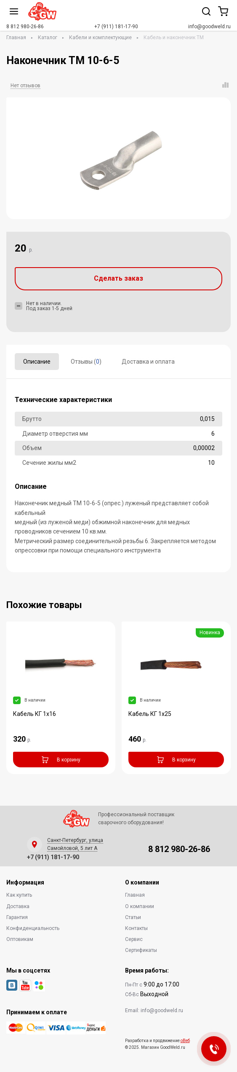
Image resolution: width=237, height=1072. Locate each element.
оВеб (185, 1040)
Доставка (17, 906)
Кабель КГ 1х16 (34, 713)
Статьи (133, 917)
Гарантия (17, 917)
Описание (37, 361)
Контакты (136, 928)
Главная (16, 37)
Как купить (19, 895)
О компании (139, 906)
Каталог (47, 37)
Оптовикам (19, 939)
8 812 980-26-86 (25, 26)
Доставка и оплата (148, 361)
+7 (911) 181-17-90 (116, 26)
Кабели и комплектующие (100, 37)
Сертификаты (141, 950)
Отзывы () (86, 361)
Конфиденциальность (32, 928)
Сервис (134, 939)
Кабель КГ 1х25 (149, 713)
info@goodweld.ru (209, 26)
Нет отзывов (25, 85)
